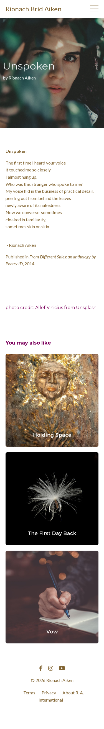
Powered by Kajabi (52, 714)
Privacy (49, 692)
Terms (29, 692)
